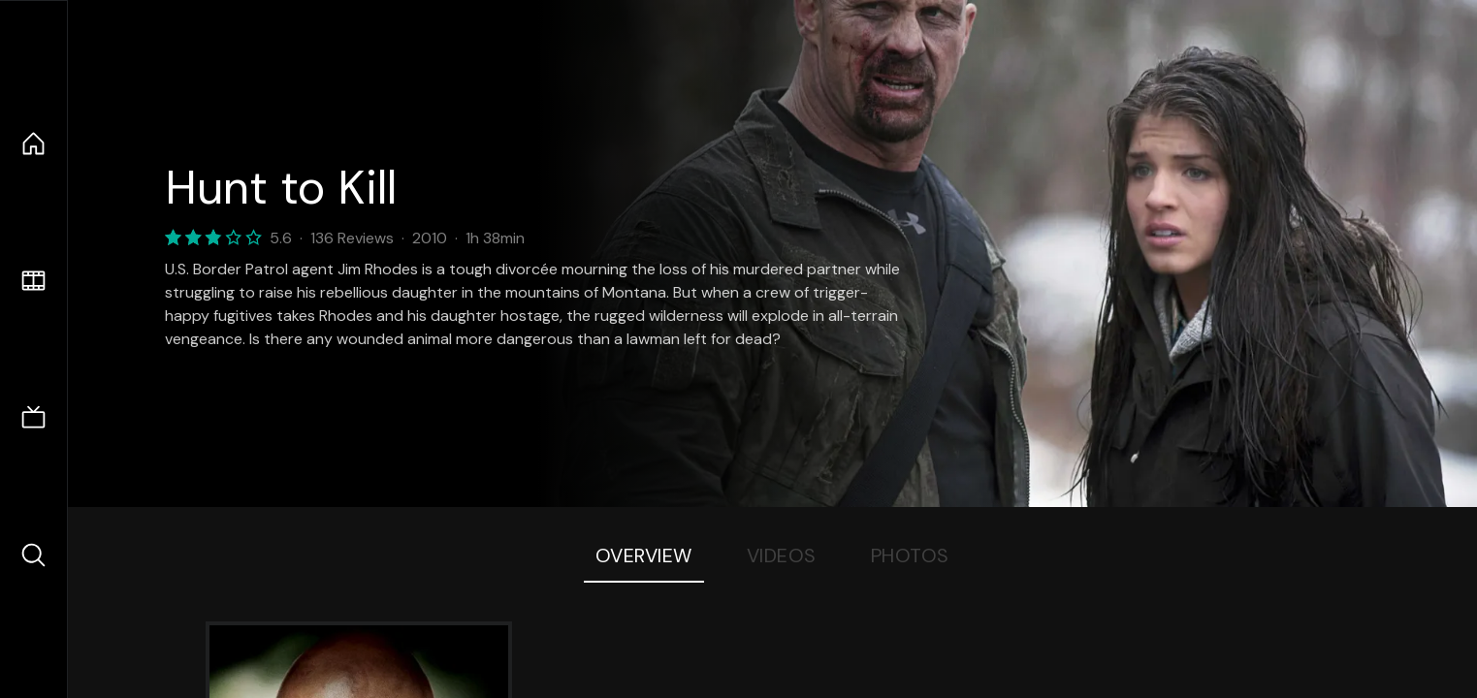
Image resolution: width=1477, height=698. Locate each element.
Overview (643, 555)
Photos (910, 555)
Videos (782, 555)
